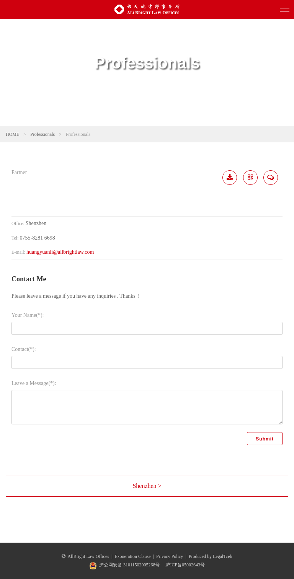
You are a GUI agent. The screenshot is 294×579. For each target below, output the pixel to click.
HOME (12, 134)
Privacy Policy (169, 556)
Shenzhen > (146, 486)
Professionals (42, 134)
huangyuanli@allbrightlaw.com (60, 252)
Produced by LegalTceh (210, 556)
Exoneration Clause (132, 556)
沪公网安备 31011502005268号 (129, 565)
